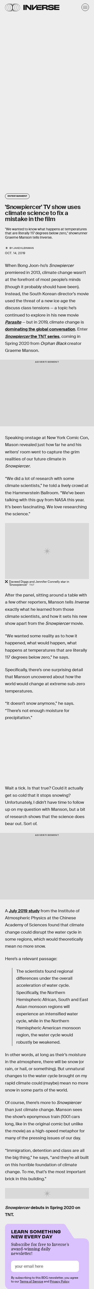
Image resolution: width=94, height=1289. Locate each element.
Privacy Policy (59, 1281)
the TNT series (32, 336)
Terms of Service (31, 1281)
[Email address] (45, 1266)
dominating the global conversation (40, 329)
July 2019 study (24, 911)
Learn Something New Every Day (36, 1233)
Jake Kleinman (23, 248)
